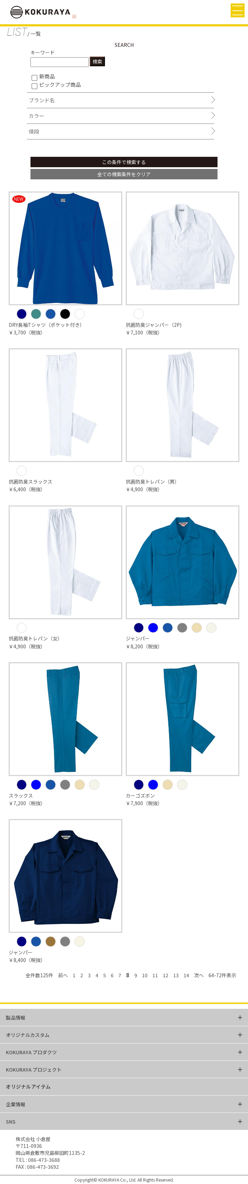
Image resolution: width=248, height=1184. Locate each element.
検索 (97, 61)
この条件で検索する (124, 162)
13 (176, 975)
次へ (199, 975)
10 (145, 975)
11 (155, 975)
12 (165, 975)
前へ (63, 975)
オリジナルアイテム (28, 1086)
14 (186, 975)
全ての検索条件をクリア (124, 174)
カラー (36, 115)
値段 (34, 131)
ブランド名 (42, 100)
